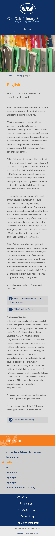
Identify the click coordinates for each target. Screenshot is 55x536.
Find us (28, 503)
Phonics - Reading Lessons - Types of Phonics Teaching (27, 300)
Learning (18, 76)
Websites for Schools (24, 533)
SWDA (35, 533)
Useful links (28, 510)
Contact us (27, 497)
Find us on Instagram (27, 522)
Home (10, 76)
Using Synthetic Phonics (24, 309)
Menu (27, 28)
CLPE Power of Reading (24, 420)
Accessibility (27, 516)
